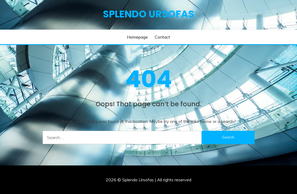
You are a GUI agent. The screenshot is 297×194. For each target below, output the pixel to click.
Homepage (137, 37)
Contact (162, 37)
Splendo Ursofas (148, 14)
